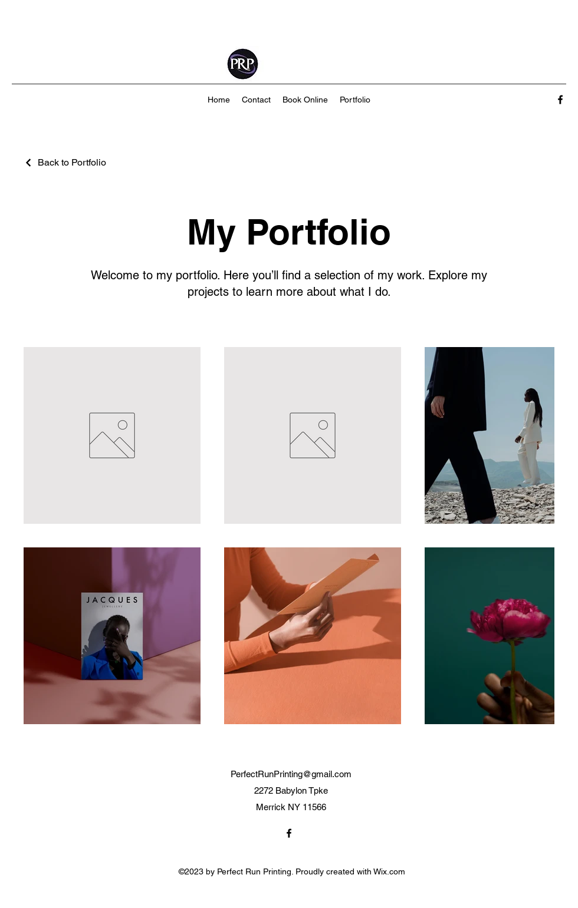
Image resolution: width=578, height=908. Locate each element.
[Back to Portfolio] (65, 162)
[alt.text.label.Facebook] (560, 99)
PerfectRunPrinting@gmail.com (291, 774)
